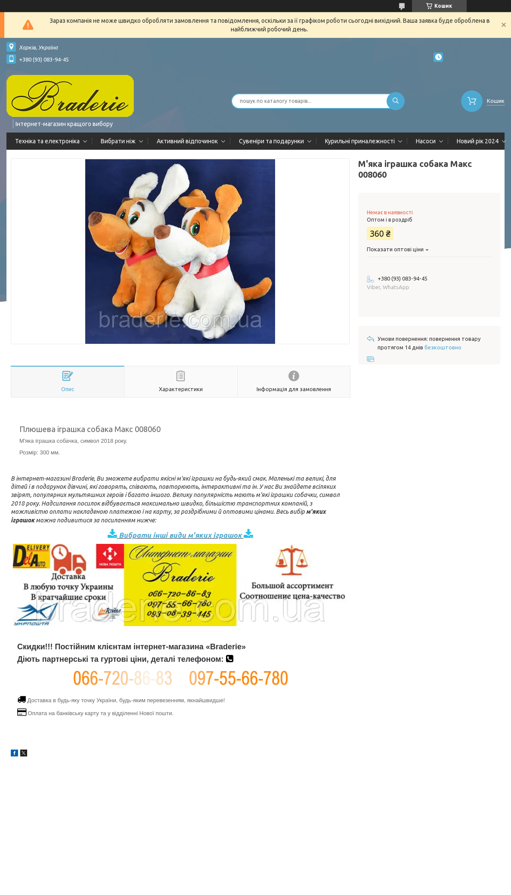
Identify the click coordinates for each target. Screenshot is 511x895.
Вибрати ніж (118, 141)
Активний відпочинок (187, 141)
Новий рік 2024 (478, 141)
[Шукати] (396, 101)
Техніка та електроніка (47, 141)
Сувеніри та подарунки (271, 141)
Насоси (426, 141)
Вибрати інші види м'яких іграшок (180, 535)
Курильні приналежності (360, 141)
